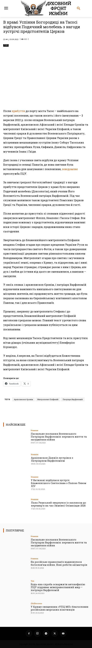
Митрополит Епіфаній (47, 399)
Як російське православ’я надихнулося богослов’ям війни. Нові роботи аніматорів (59, 563)
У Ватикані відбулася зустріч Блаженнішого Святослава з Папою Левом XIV (58, 483)
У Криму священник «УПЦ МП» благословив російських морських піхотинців (59, 608)
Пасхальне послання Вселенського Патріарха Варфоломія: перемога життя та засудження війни (59, 436)
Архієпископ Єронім (23, 399)
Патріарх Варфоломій (73, 399)
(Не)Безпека (36, 603)
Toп (6, 45)
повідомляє (70, 169)
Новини (34, 430)
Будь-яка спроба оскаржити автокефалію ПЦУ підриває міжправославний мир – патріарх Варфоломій (58, 587)
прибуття (18, 111)
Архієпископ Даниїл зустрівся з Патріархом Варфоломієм (52, 459)
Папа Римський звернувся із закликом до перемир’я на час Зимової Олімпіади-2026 (58, 504)
